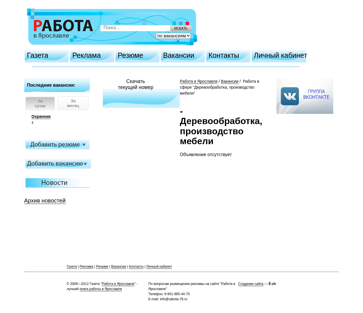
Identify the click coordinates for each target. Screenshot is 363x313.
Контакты (223, 55)
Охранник (41, 116)
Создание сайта (250, 284)
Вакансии (178, 55)
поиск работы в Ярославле (101, 289)
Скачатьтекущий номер (135, 84)
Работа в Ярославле (199, 81)
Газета (37, 55)
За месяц (73, 103)
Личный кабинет (280, 55)
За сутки (40, 103)
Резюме (130, 55)
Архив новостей (45, 200)
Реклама (86, 55)
